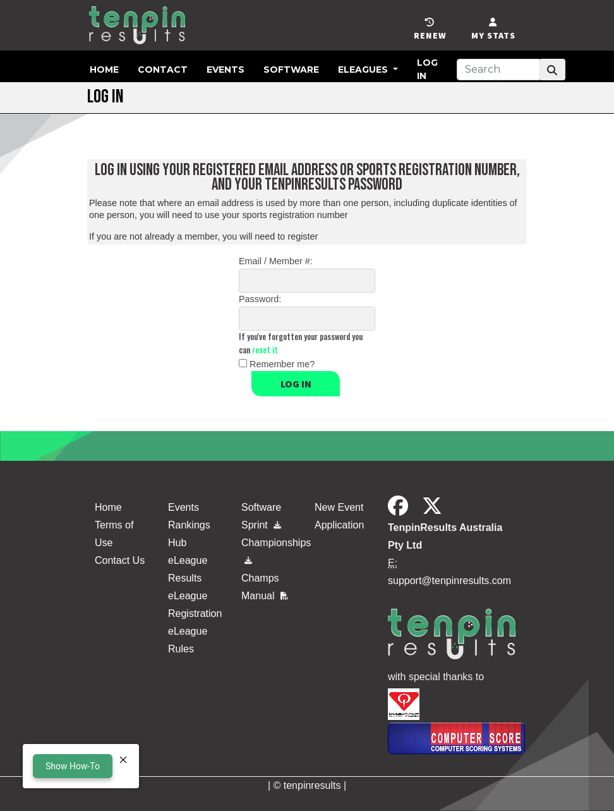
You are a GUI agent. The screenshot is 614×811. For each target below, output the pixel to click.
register (302, 236)
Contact (163, 69)
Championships (270, 548)
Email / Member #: (276, 261)
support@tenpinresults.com (449, 580)
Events (225, 69)
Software (291, 69)
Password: (260, 299)
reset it (265, 350)
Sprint (261, 525)
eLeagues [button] (364, 69)
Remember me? (282, 364)
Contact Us (120, 560)
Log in (295, 383)
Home (104, 69)
